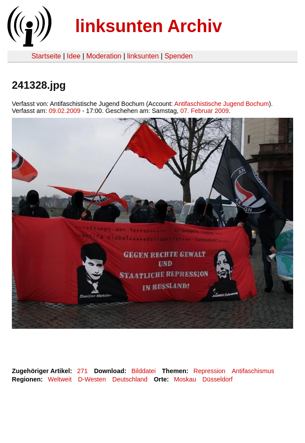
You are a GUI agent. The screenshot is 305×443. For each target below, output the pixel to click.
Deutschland (130, 379)
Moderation (103, 56)
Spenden (178, 56)
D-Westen (92, 379)
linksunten (143, 56)
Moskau (185, 379)
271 (82, 370)
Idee (73, 56)
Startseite (46, 56)
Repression (209, 370)
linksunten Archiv (148, 26)
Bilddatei (143, 370)
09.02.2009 (64, 110)
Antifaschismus (253, 370)
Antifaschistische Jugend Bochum (221, 103)
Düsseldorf (218, 379)
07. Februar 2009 (204, 110)
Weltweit (60, 379)
